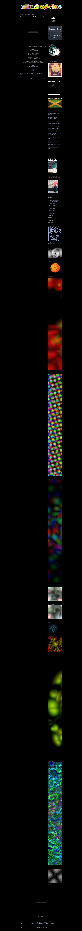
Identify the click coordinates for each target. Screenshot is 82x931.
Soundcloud (33, 67)
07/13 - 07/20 (52, 205)
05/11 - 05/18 (52, 210)
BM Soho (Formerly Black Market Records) (42, 923)
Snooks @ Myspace (42, 922)
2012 (50, 217)
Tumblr (33, 71)
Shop (33, 14)
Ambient (24, 73)
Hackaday (42, 928)
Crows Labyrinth (30, 73)
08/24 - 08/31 (52, 203)
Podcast (21, 74)
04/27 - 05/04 (52, 213)
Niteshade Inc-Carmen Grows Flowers (55, 236)
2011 (50, 219)
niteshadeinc (39, 73)
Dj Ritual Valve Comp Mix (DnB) (54, 144)
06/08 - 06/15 (52, 208)
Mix (35, 73)
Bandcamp (33, 70)
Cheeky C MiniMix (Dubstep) (53, 150)
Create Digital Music (42, 927)
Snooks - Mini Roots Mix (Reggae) (54, 123)
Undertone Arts (42, 926)
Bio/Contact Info (28, 14)
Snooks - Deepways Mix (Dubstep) (54, 121)
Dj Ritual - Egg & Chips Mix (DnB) (54, 126)
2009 (50, 222)
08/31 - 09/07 (52, 198)
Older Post (44, 78)
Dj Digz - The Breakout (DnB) (53, 128)
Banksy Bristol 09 (54, 229)
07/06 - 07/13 (52, 207)
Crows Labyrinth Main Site (33, 66)
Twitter (33, 69)
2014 (50, 197)
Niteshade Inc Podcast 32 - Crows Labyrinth (32, 17)
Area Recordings (42, 924)
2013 (50, 215)
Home (21, 14)
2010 (50, 220)
